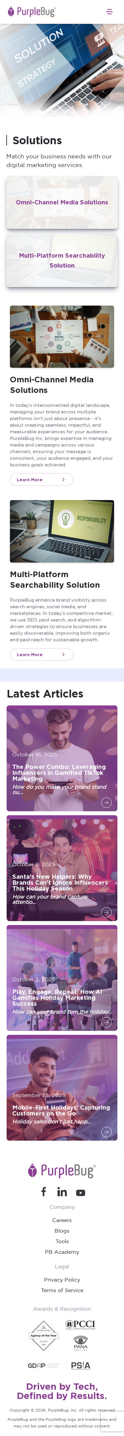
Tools (62, 1241)
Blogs (62, 1231)
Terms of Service (62, 1290)
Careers (62, 1220)
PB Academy (62, 1252)
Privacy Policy (62, 1280)
